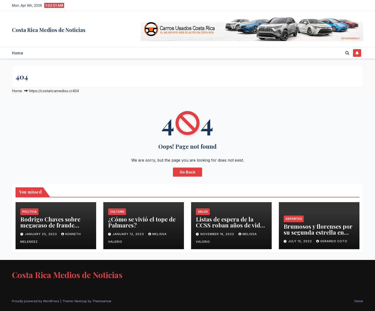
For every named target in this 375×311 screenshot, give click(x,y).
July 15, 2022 (300, 241)
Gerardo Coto (331, 241)
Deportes (294, 219)
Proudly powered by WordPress (36, 301)
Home (17, 53)
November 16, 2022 (217, 234)
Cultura (117, 211)
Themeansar (101, 301)
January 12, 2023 (129, 234)
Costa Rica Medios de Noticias (48, 29)
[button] (347, 53)
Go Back (187, 172)
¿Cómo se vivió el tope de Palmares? (142, 222)
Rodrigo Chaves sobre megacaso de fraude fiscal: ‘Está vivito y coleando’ (50, 228)
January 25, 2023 (41, 234)
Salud (203, 211)
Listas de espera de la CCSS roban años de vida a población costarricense (231, 225)
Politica (29, 211)
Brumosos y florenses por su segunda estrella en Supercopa (318, 232)
